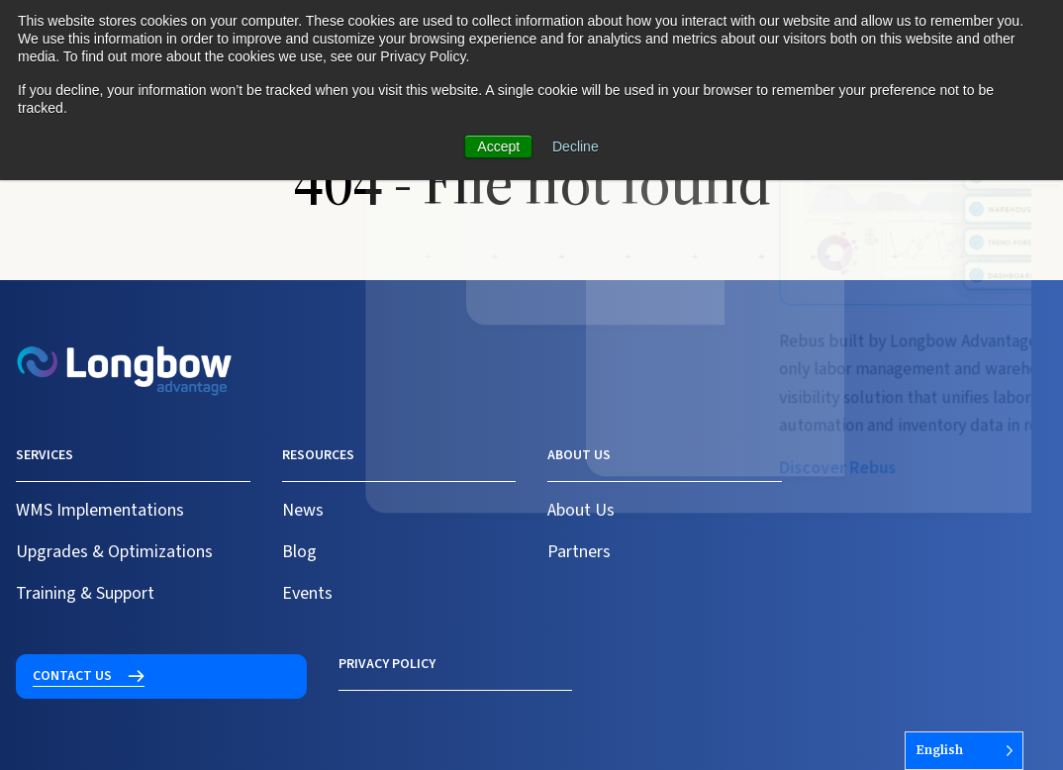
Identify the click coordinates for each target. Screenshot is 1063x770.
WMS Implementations (100, 510)
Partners (579, 551)
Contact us (870, 467)
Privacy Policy (64, 664)
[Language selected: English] (964, 750)
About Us (581, 510)
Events (307, 593)
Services (44, 455)
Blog (299, 551)
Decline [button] (575, 146)
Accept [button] (498, 146)
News (303, 510)
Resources (318, 455)
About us (579, 455)
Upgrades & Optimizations (114, 551)
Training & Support (85, 593)
